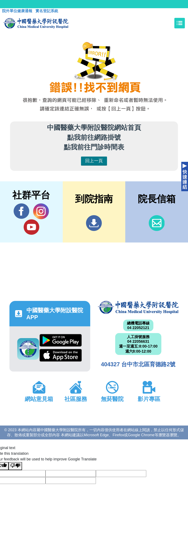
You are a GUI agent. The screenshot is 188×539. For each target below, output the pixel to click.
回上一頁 (94, 160)
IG (41, 211)
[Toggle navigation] (179, 23)
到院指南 (94, 223)
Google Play (60, 340)
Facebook (21, 211)
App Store (60, 355)
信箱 (156, 223)
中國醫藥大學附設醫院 (138, 307)
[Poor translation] (15, 466)
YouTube (31, 227)
